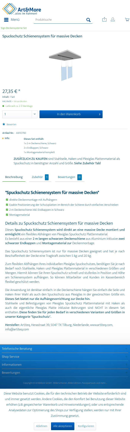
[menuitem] (10, 20)
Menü (11, 20)
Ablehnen (41, 426)
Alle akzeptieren (62, 426)
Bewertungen (70, 177)
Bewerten (9, 124)
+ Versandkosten (19, 101)
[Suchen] (88, 20)
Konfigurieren (86, 426)
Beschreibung (14, 177)
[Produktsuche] (63, 20)
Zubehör (40, 177)
